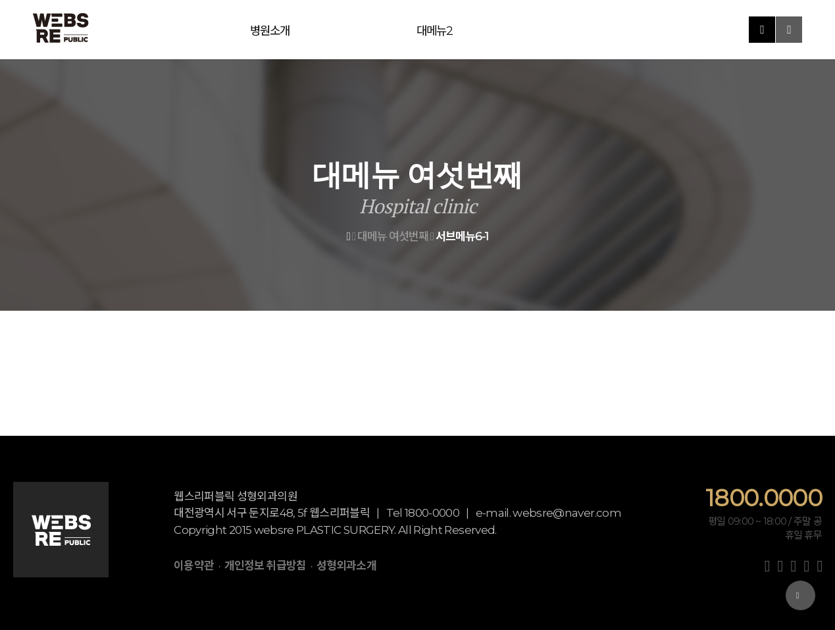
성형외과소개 (346, 565)
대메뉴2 (256, 29)
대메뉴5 (394, 29)
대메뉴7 (486, 29)
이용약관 (194, 565)
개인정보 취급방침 (265, 565)
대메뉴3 (302, 29)
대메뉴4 (348, 29)
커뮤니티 (579, 29)
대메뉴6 (440, 29)
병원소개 (210, 29)
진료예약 (533, 29)
